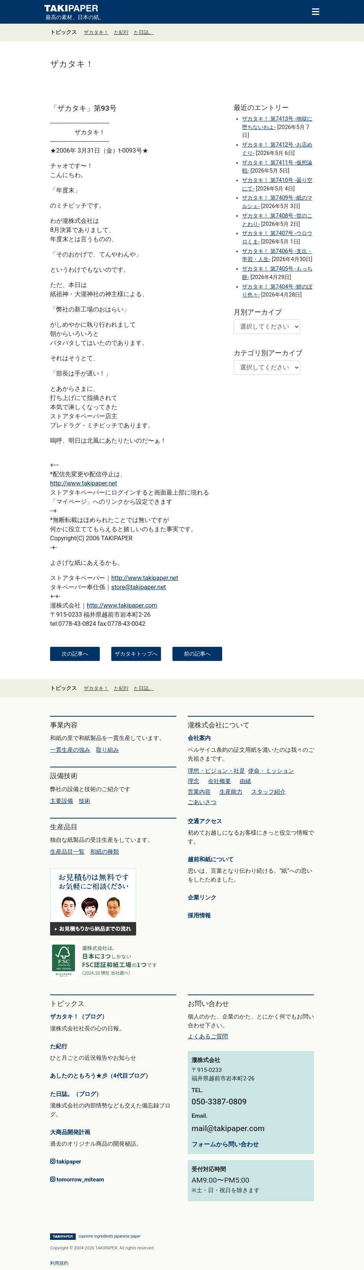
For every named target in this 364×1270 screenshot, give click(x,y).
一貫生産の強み (70, 749)
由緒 (245, 781)
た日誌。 (144, 32)
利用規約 (59, 1263)
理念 (193, 781)
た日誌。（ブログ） (76, 1094)
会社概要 (219, 781)
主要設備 (61, 801)
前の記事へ (197, 654)
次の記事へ (75, 654)
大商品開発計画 (70, 1132)
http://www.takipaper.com (122, 605)
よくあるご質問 (208, 1036)
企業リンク (202, 897)
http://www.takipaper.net (83, 483)
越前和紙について (211, 859)
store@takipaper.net (138, 587)
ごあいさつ (202, 802)
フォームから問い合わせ (225, 1144)
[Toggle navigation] (312, 11)
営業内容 (199, 791)
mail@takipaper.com (228, 1128)
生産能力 (230, 791)
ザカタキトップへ (136, 654)
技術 (84, 801)
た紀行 (121, 32)
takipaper (65, 1161)
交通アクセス (205, 821)
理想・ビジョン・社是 (216, 770)
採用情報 (199, 915)
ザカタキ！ (96, 32)
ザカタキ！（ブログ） (78, 1016)
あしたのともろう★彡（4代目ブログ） (100, 1075)
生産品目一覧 (67, 851)
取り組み (107, 749)
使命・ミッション (271, 770)
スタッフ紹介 (268, 791)
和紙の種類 (104, 851)
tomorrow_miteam (77, 1179)
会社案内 (199, 738)
